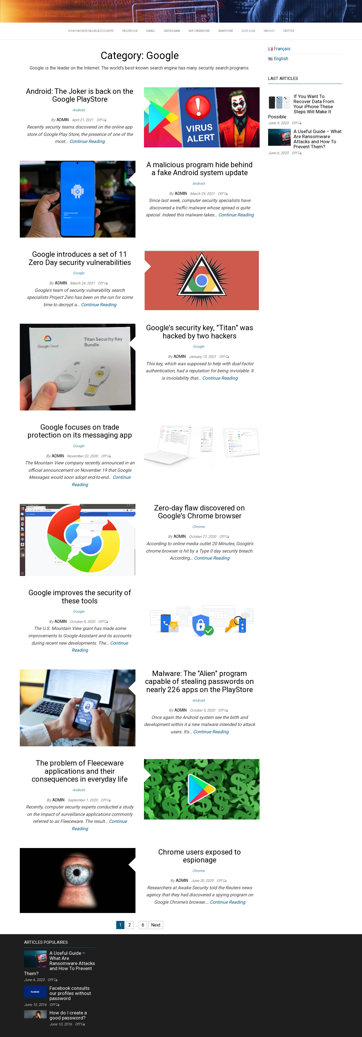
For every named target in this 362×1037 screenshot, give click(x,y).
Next (155, 925)
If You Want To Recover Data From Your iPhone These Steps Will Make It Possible (301, 106)
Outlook (248, 30)
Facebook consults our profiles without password (70, 993)
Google (78, 273)
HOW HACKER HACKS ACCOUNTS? (91, 30)
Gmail (150, 30)
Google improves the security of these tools (79, 596)
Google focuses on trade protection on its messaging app (79, 431)
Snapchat (225, 30)
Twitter (288, 30)
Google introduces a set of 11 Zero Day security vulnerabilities (80, 258)
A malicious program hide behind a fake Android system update (199, 168)
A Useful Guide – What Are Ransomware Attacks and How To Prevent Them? (318, 139)
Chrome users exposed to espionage (199, 856)
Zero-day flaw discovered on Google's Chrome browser (199, 512)
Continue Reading (87, 141)
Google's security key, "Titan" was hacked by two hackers (199, 331)
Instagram (172, 30)
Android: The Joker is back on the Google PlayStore (79, 95)
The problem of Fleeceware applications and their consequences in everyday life (80, 771)
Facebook (129, 30)
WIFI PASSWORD (199, 30)
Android (78, 110)
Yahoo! (269, 30)
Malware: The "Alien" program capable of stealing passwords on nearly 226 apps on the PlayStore (199, 681)
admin (63, 120)
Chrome (198, 527)
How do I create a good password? (68, 1015)
